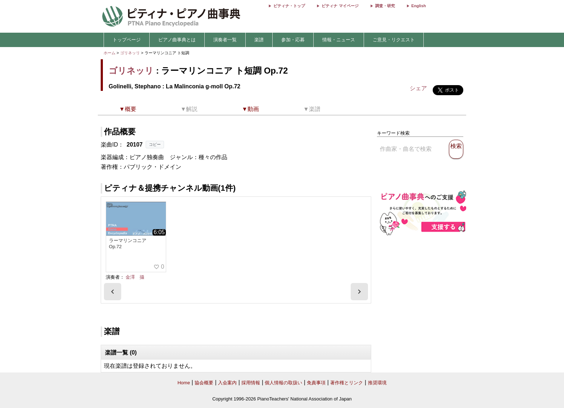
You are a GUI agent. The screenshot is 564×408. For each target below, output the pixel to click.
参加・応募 (293, 39)
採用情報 (250, 382)
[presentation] (112, 291)
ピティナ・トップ (289, 6)
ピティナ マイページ (340, 6)
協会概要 (204, 382)
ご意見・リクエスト (394, 39)
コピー (155, 144)
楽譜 (259, 39)
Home (183, 382)
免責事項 (316, 382)
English (418, 6)
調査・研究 (385, 6)
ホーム (109, 53)
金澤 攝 (135, 277)
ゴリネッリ (130, 53)
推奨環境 (377, 382)
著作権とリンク (346, 382)
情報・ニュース (338, 39)
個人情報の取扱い (283, 382)
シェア (418, 88)
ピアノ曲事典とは (177, 39)
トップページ (127, 39)
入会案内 (227, 382)
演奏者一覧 (225, 39)
